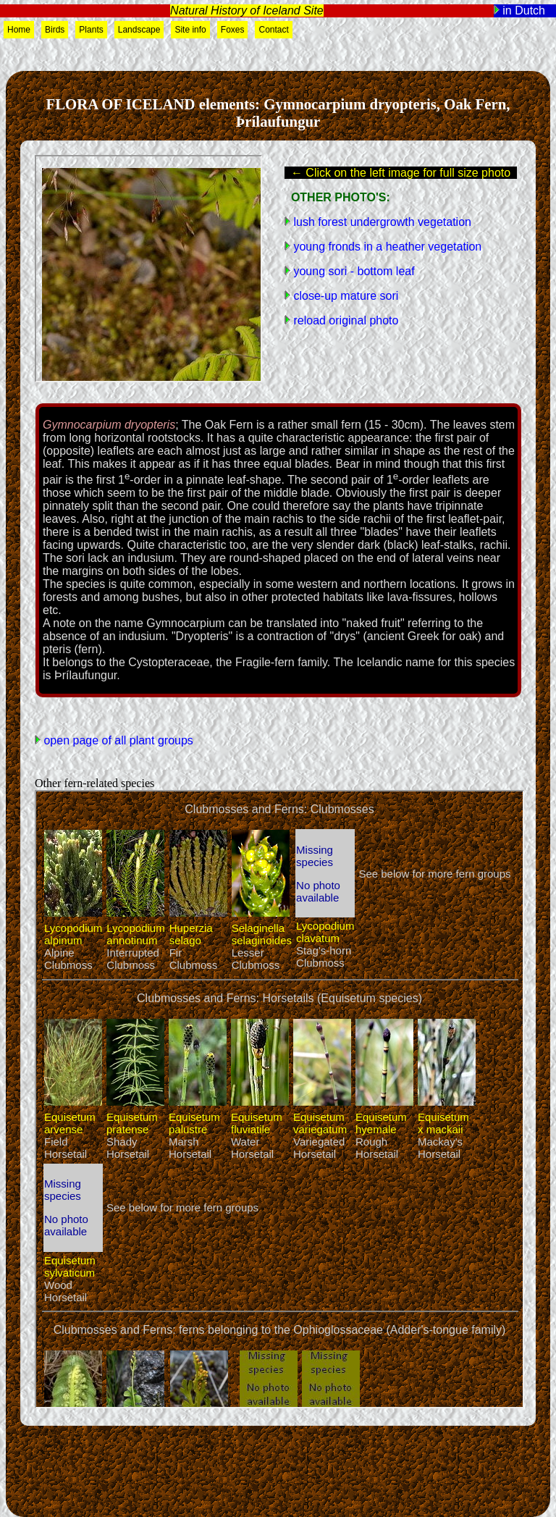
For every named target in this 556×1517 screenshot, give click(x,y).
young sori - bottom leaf (352, 271)
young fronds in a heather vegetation (385, 246)
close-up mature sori (344, 296)
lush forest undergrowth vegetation (380, 222)
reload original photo (344, 320)
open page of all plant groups (117, 740)
